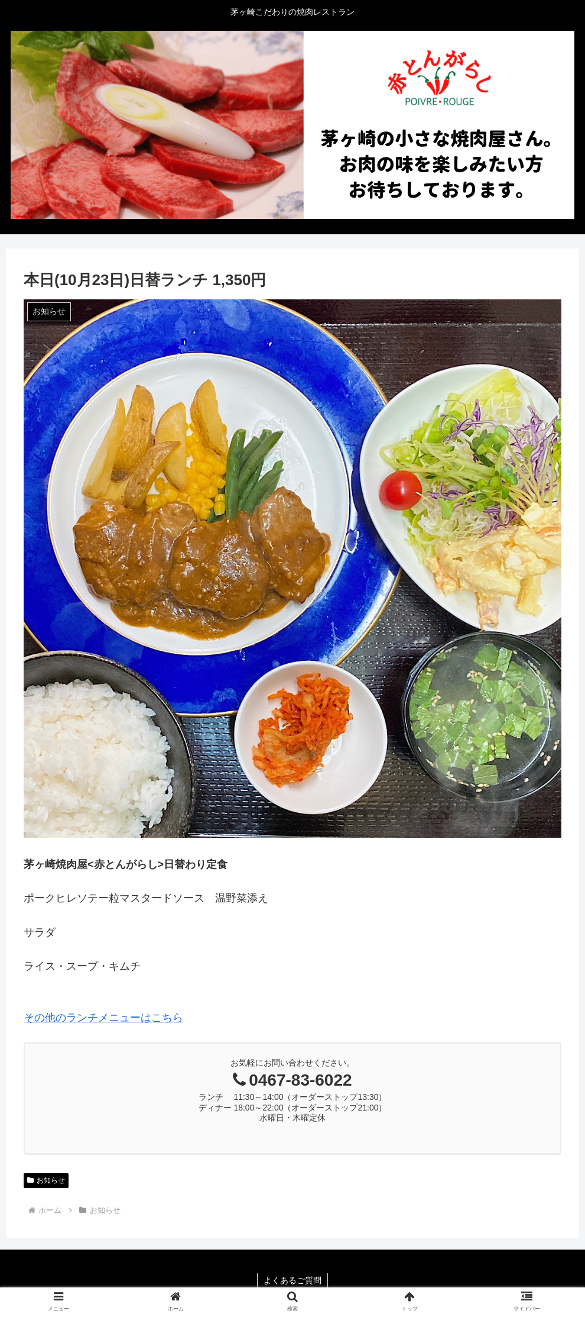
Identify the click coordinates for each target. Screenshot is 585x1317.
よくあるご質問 (292, 1280)
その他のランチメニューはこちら (103, 1018)
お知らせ (46, 1180)
